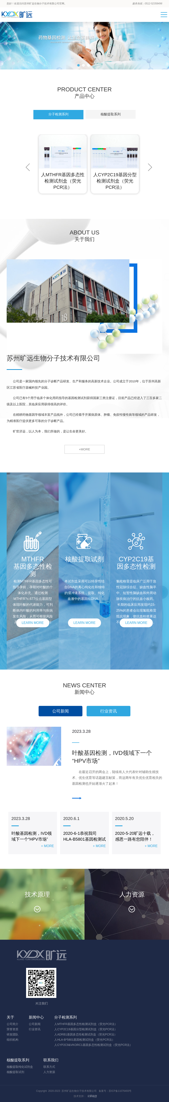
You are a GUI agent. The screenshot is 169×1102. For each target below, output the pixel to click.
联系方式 (49, 1066)
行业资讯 (108, 711)
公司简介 (12, 1024)
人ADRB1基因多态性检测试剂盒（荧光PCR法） (85, 1034)
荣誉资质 (12, 1029)
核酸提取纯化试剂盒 (20, 1066)
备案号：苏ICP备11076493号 (115, 1090)
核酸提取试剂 (15, 1072)
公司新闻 (60, 711)
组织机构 (12, 1039)
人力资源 (49, 1072)
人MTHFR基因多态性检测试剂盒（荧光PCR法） (85, 1024)
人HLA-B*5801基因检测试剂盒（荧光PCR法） (84, 1039)
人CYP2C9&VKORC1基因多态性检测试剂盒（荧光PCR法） (93, 1045)
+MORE (84, 449)
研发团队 (12, 1034)
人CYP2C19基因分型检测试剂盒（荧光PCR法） (85, 1029)
